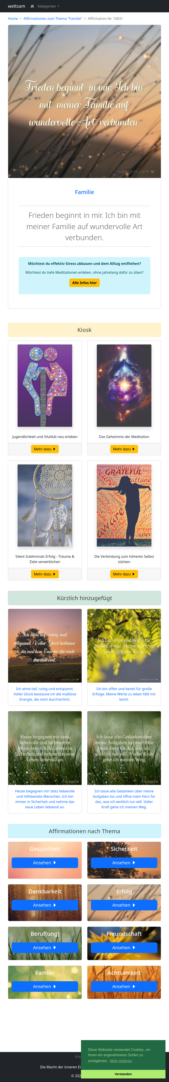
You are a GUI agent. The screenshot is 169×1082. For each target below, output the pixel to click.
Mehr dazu (45, 449)
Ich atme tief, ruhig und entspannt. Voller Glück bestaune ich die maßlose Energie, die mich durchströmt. (45, 694)
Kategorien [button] (47, 6)
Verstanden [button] (123, 1074)
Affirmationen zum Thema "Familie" (53, 18)
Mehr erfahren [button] (121, 1061)
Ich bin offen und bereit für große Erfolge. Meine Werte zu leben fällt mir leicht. (124, 694)
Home (13, 18)
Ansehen (45, 863)
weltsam (16, 6)
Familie (84, 192)
